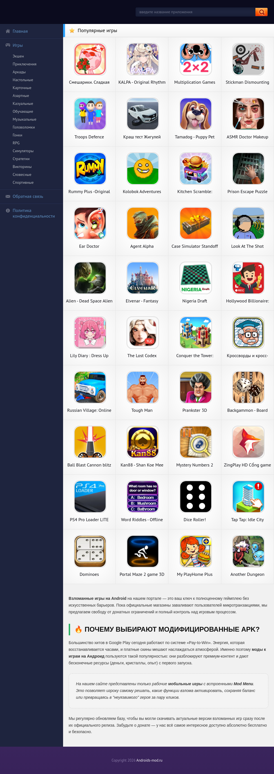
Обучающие (23, 111)
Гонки (17, 135)
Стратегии (21, 158)
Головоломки (24, 127)
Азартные (21, 95)
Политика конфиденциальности (30, 213)
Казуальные (23, 103)
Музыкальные (24, 119)
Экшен (18, 56)
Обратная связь (24, 196)
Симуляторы (23, 150)
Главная (16, 31)
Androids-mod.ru (149, 760)
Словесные (22, 174)
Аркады (19, 71)
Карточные (22, 87)
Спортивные (23, 182)
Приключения (25, 64)
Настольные (23, 79)
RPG (16, 142)
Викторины (22, 166)
